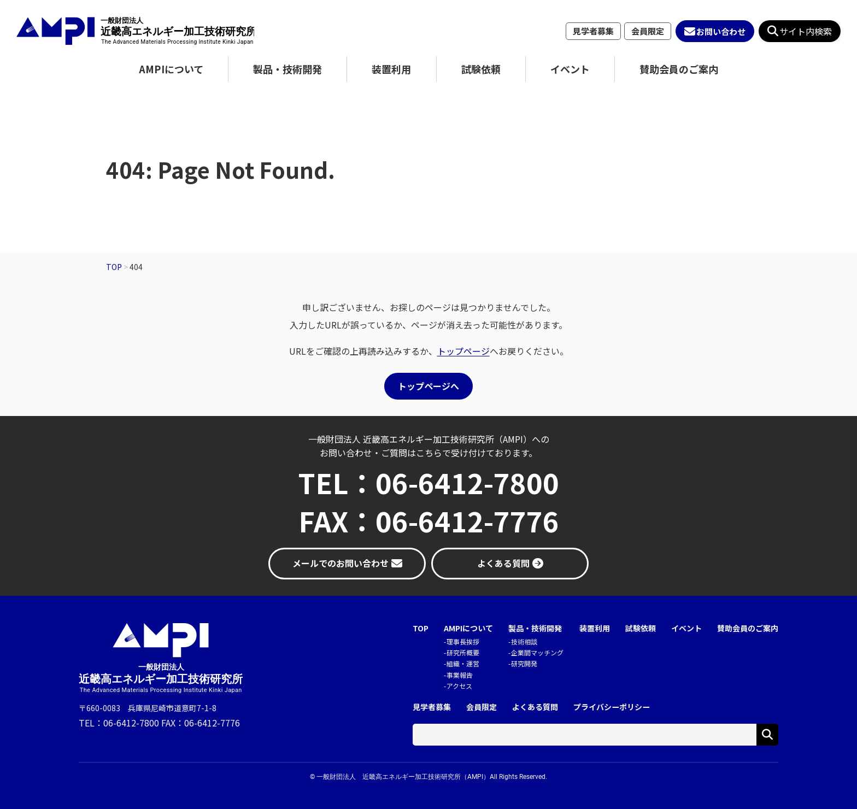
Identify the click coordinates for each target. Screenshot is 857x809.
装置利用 (391, 69)
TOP (420, 628)
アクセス (459, 685)
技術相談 (524, 641)
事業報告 (460, 674)
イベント (570, 69)
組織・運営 (463, 663)
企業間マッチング (537, 652)
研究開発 (524, 663)
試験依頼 (481, 69)
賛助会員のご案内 (678, 69)
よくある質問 (535, 707)
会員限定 (647, 31)
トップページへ (428, 385)
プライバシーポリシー (611, 707)
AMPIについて (171, 69)
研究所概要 (463, 652)
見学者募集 (593, 31)
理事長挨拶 (463, 641)
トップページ (463, 350)
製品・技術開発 (287, 69)
